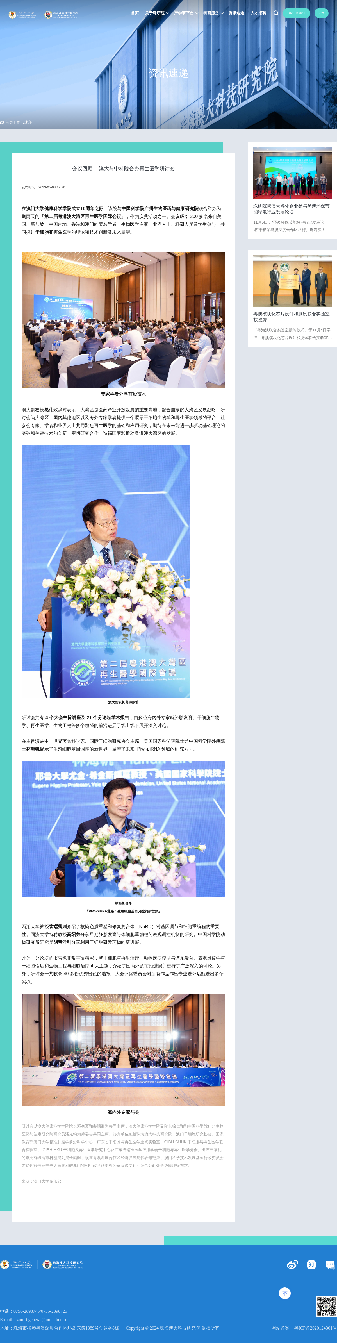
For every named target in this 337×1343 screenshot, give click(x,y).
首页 (9, 122)
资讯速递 (24, 122)
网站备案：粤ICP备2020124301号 (304, 1328)
